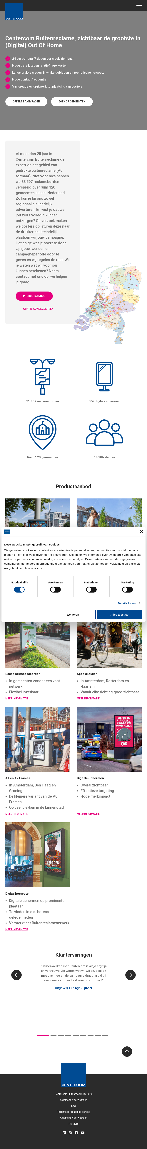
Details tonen (127, 603)
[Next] (130, 975)
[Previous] (16, 975)
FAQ (73, 1105)
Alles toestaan (120, 614)
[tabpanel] (73, 981)
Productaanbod (34, 296)
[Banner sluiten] (141, 531)
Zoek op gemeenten (72, 101)
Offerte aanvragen (26, 101)
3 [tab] (61, 1035)
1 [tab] (43, 1035)
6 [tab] (83, 1035)
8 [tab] (98, 1035)
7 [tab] (90, 1035)
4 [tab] (68, 1035)
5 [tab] (76, 1035)
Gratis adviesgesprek (38, 308)
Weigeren (73, 614)
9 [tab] (105, 1035)
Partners (73, 1123)
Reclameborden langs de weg (73, 1111)
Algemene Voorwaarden (73, 1099)
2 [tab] (53, 1035)
